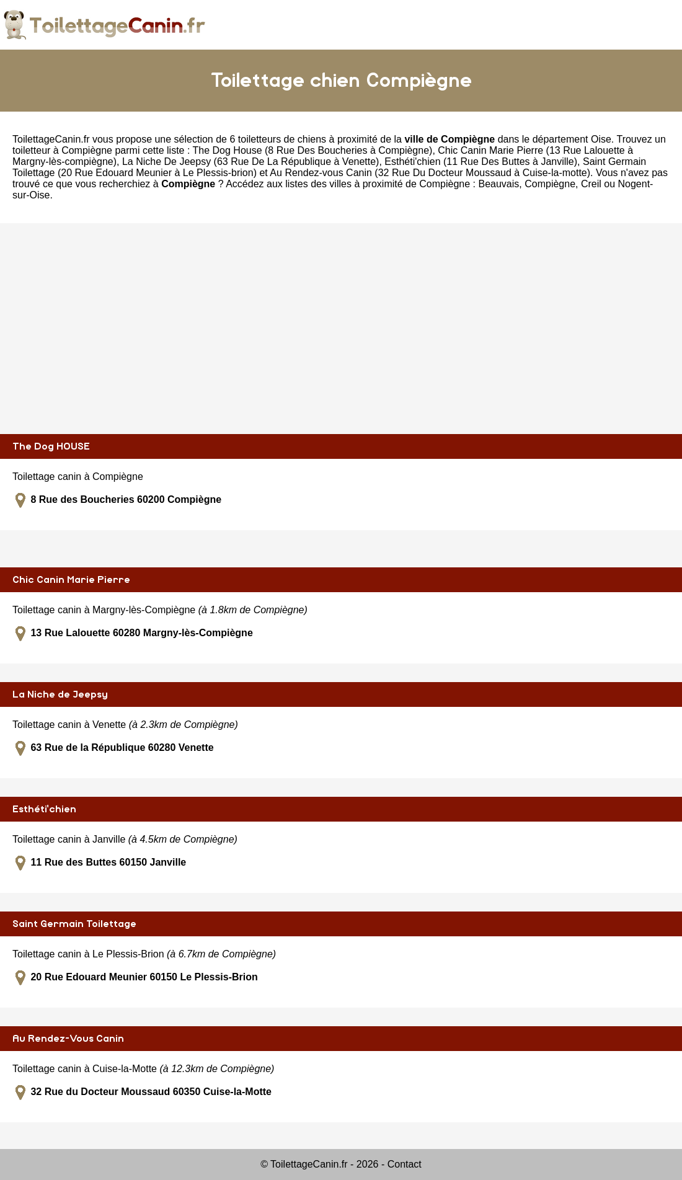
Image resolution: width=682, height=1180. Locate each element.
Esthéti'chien (44, 809)
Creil (591, 184)
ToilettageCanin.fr (51, 139)
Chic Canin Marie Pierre (71, 580)
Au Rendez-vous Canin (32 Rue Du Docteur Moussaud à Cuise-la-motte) (430, 172)
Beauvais (498, 184)
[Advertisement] (341, 328)
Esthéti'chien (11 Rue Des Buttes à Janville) (480, 161)
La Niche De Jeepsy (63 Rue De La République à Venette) (250, 161)
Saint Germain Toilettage (74, 924)
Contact (405, 1164)
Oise (601, 139)
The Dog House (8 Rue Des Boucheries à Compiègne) (313, 150)
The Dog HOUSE (51, 446)
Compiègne (550, 184)
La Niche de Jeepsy (60, 694)
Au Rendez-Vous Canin (68, 1039)
